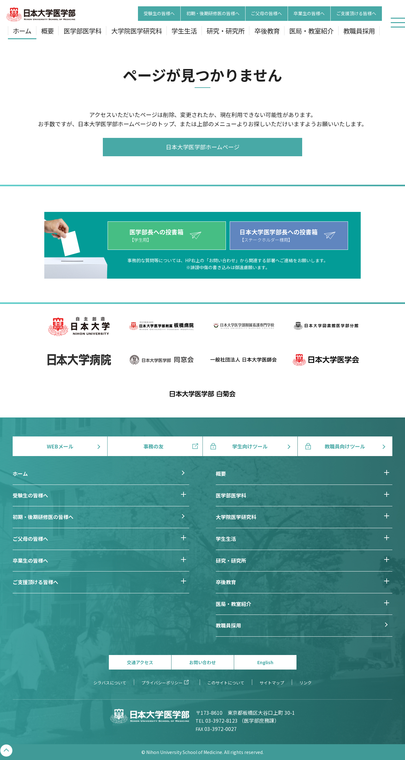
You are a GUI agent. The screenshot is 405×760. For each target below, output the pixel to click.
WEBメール (60, 446)
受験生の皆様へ (159, 13)
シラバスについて (109, 683)
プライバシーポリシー (162, 683)
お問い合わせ (202, 662)
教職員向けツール (345, 446)
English (265, 662)
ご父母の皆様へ (266, 13)
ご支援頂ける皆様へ (356, 13)
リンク (305, 683)
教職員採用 (359, 30)
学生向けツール (250, 446)
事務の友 (153, 446)
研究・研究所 (226, 30)
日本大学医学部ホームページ (203, 147)
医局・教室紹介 (311, 30)
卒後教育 (267, 30)
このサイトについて (225, 683)
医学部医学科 (83, 30)
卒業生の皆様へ (309, 13)
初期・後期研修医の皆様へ (213, 13)
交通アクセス (140, 662)
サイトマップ (271, 683)
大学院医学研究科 (136, 30)
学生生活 (184, 30)
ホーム (22, 30)
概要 (47, 30)
